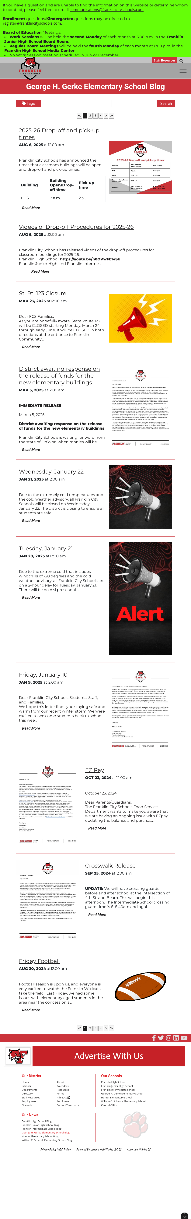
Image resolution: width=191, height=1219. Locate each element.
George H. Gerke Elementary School (121, 1093)
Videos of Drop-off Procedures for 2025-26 (78, 226)
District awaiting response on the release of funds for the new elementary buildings (60, 375)
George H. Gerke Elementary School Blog (45, 1131)
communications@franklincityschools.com (107, 9)
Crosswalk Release (111, 865)
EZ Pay (95, 769)
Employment (29, 1100)
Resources (62, 1089)
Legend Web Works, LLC (106, 1148)
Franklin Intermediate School (117, 1089)
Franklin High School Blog (36, 1120)
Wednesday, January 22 (52, 471)
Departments (29, 1089)
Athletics (63, 1096)
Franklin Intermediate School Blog (41, 1127)
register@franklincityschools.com (32, 23)
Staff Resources (164, 60)
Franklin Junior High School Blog (40, 1124)
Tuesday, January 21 (46, 548)
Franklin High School (113, 1082)
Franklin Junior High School (116, 1085)
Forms (60, 1093)
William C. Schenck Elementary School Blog (46, 1138)
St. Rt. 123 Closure (43, 293)
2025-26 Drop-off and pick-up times (60, 134)
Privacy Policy (48, 1148)
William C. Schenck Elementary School (122, 1100)
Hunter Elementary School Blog (39, 1135)
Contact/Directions (67, 1104)
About (60, 1082)
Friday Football (40, 960)
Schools (26, 1085)
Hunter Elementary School (116, 1096)
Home (25, 1082)
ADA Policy (64, 1148)
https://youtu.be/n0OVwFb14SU (92, 259)
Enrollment (63, 1100)
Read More (30, 208)
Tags (28, 103)
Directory (27, 1093)
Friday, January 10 (44, 674)
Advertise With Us (139, 1148)
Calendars (62, 1085)
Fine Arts (27, 1104)
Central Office (109, 1104)
